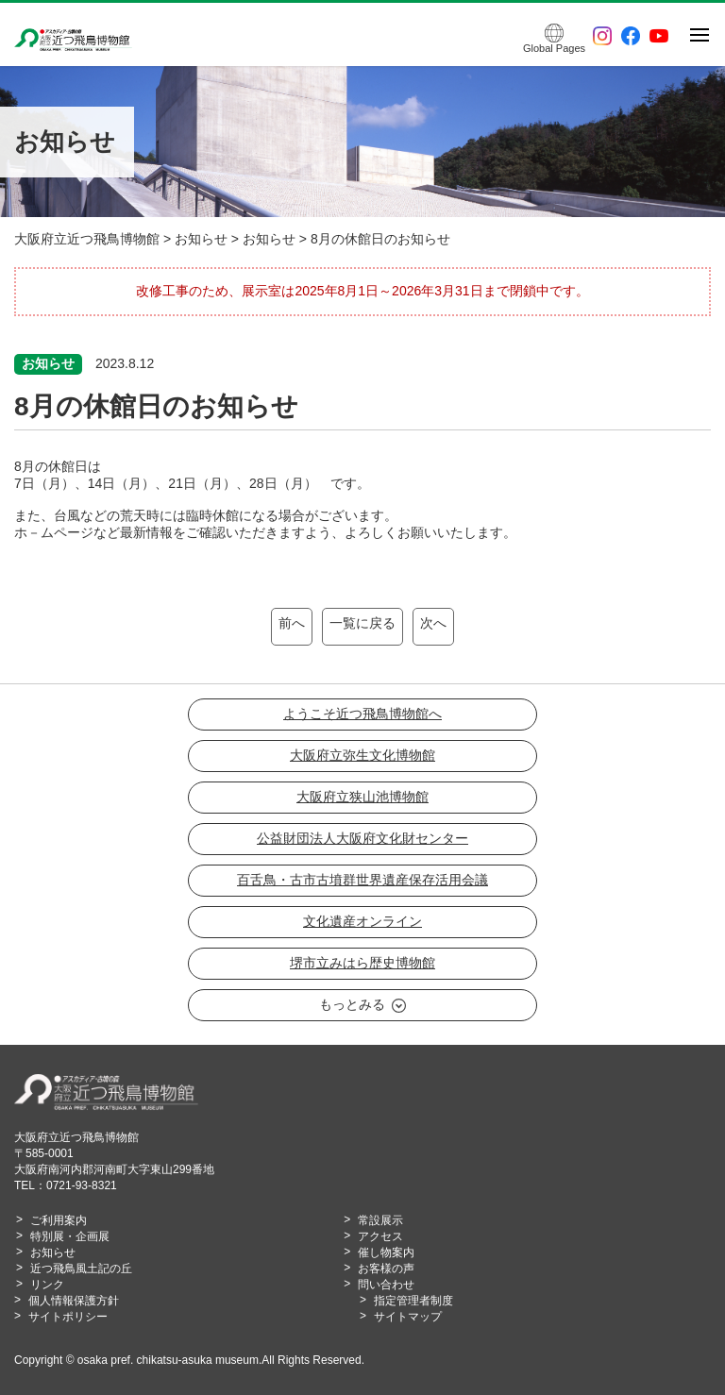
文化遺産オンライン (362, 921)
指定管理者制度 (413, 1300)
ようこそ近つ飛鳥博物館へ (362, 713)
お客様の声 (386, 1268)
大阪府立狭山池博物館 (362, 796)
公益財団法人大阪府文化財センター (362, 838)
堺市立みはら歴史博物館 (362, 962)
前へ (291, 622)
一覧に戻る (362, 622)
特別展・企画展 (70, 1236)
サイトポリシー (68, 1316)
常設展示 (380, 1220)
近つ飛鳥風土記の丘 (81, 1268)
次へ (433, 622)
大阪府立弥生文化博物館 (362, 755)
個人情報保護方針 (73, 1300)
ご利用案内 (58, 1220)
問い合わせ (386, 1284)
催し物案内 (386, 1252)
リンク (47, 1284)
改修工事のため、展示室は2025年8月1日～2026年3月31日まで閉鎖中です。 (362, 290)
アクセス (380, 1236)
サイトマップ (408, 1316)
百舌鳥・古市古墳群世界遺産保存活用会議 (362, 879)
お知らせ (53, 1252)
